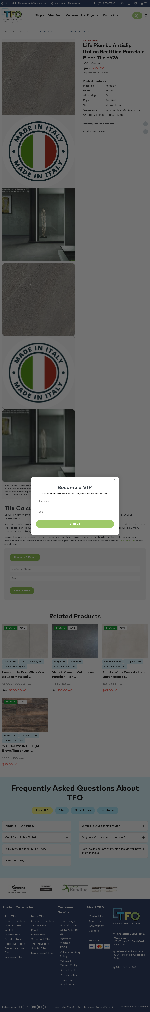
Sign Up (75, 524)
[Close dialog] (115, 480)
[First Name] (75, 501)
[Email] (75, 511)
